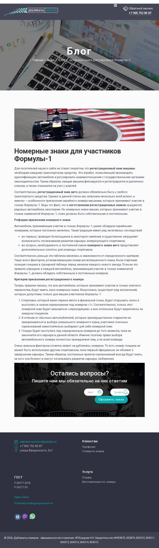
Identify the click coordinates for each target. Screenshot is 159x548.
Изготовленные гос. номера (98, 481)
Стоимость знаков (93, 451)
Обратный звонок (141, 8)
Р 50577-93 (21, 487)
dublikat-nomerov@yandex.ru (38, 441)
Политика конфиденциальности (33, 503)
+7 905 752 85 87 (140, 13)
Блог (61, 60)
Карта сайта (21, 497)
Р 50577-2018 (22, 482)
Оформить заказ (111, 399)
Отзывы (87, 477)
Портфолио (88, 446)
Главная (38, 60)
